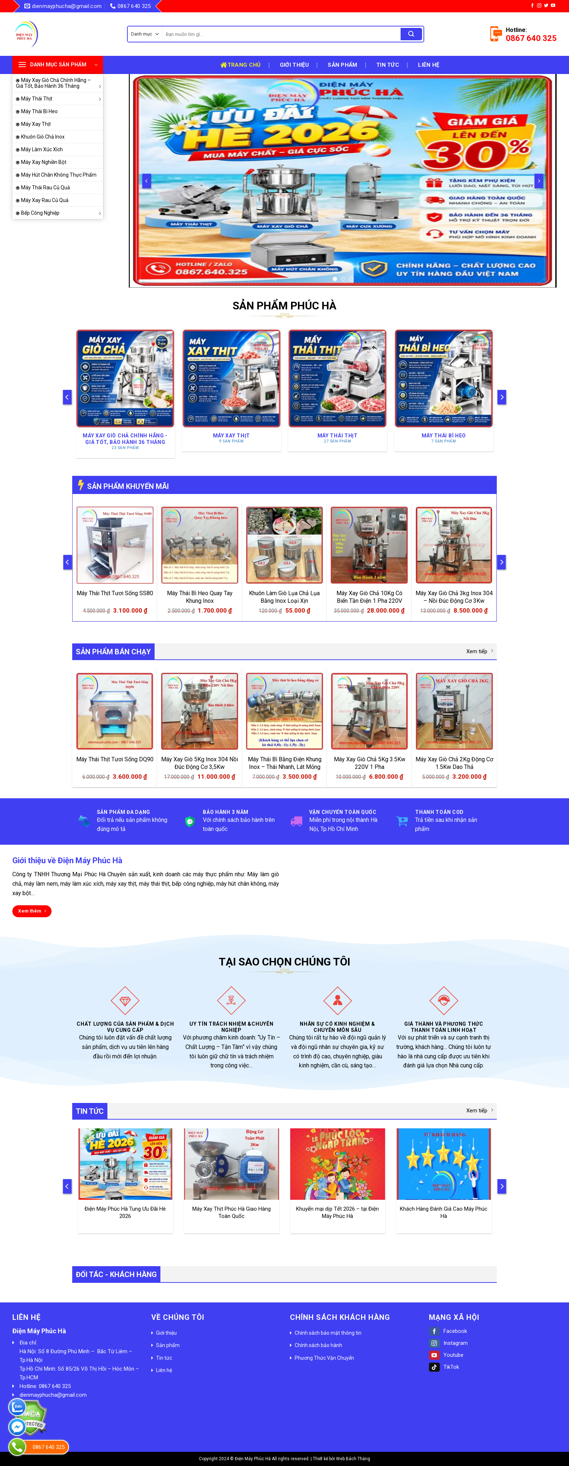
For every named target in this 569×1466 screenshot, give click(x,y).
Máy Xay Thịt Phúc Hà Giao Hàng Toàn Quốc (231, 1212)
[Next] (538, 181)
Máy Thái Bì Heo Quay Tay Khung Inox (200, 597)
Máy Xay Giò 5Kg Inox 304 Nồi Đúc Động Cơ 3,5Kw (199, 763)
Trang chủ (240, 65)
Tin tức (387, 65)
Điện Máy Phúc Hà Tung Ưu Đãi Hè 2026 (125, 1212)
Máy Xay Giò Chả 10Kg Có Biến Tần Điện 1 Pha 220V (369, 597)
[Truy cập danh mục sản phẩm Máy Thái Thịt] (337, 390)
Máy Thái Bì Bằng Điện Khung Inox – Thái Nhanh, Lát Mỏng (285, 763)
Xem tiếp (479, 651)
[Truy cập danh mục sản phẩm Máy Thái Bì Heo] (443, 390)
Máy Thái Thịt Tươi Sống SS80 (115, 593)
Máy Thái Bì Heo (39, 111)
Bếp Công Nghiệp (62, 213)
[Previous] (146, 181)
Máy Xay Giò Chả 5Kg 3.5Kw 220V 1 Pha (369, 763)
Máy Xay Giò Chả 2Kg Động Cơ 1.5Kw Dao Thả (454, 763)
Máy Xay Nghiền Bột (43, 162)
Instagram (448, 1343)
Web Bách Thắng (353, 1458)
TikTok (444, 1367)
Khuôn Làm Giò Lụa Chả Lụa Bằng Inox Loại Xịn (284, 597)
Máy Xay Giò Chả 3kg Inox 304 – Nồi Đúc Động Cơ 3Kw (454, 597)
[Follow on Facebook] (532, 5)
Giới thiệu (294, 65)
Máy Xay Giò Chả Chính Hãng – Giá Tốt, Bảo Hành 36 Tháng (59, 83)
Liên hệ (428, 65)
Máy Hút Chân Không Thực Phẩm (59, 175)
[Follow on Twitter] (546, 5)
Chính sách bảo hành (318, 1345)
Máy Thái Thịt (62, 99)
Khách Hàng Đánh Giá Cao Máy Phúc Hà (443, 1212)
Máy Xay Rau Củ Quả (45, 200)
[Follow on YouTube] (553, 5)
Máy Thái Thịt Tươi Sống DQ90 (114, 759)
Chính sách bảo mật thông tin (328, 1333)
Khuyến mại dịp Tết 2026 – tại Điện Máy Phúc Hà (337, 1212)
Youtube (446, 1355)
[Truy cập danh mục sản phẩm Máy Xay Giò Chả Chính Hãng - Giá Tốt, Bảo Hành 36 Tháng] (125, 393)
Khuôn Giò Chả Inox (43, 137)
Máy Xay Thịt (36, 124)
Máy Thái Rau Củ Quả (45, 187)
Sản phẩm (342, 65)
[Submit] (411, 34)
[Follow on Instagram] (539, 5)
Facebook (448, 1331)
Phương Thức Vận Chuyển (324, 1358)
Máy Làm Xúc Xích (42, 149)
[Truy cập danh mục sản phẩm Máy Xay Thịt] (231, 390)
